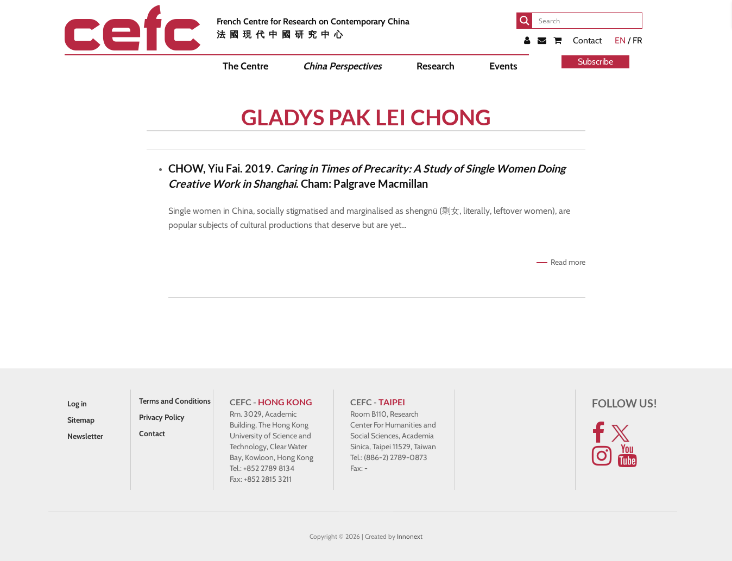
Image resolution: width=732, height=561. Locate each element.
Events (503, 66)
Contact (587, 40)
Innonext (409, 536)
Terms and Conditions (175, 401)
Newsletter (85, 436)
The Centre (245, 66)
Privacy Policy (162, 417)
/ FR (628, 40)
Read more (568, 262)
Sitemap (80, 420)
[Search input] (588, 20)
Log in (77, 404)
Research (436, 66)
